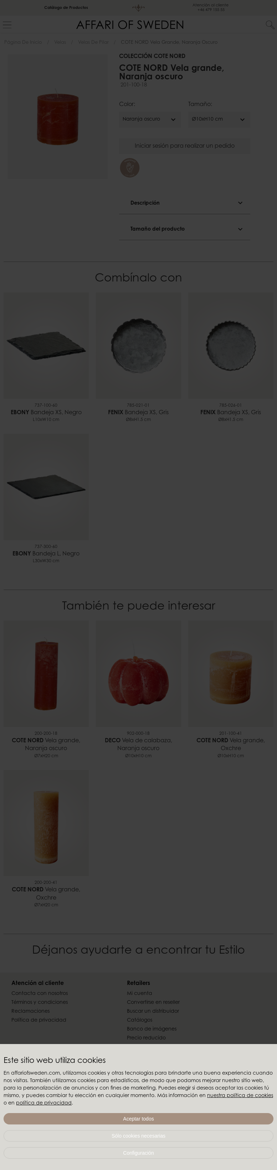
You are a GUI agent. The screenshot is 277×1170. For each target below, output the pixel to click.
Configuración (138, 1153)
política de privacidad (44, 1103)
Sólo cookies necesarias (138, 1136)
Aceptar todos (138, 1119)
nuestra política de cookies (240, 1095)
